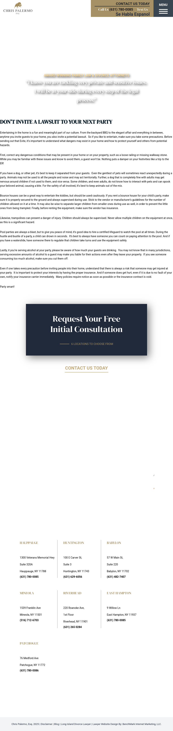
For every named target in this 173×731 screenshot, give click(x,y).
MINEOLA (27, 593)
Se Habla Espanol (133, 14)
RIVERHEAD (72, 593)
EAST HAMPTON (119, 593)
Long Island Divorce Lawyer (76, 724)
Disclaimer (46, 724)
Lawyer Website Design (105, 724)
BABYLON (114, 542)
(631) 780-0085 (121, 9)
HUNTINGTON (73, 542)
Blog (56, 724)
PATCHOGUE (29, 643)
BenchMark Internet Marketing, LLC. (141, 724)
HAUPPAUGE (29, 542)
